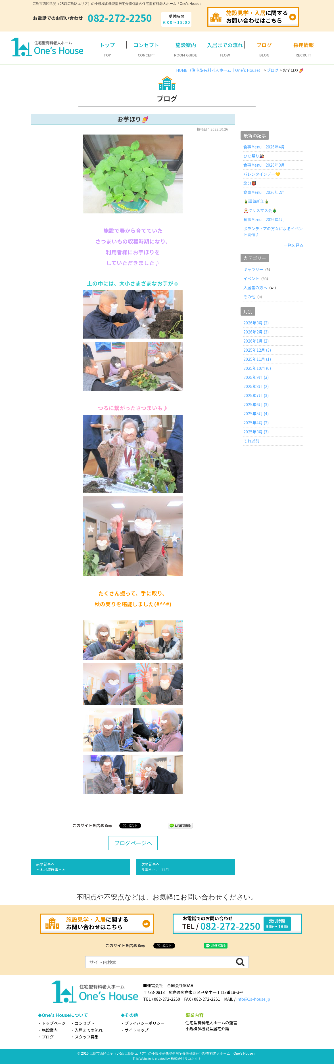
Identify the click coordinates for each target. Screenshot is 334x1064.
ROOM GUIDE (185, 49)
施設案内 (50, 1030)
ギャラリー (253, 269)
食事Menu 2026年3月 (264, 165)
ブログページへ (133, 843)
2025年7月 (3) (256, 395)
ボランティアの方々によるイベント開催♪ (273, 231)
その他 (249, 296)
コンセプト (85, 1023)
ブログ (48, 1037)
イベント (251, 278)
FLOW (225, 49)
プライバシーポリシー (144, 1023)
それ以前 (251, 441)
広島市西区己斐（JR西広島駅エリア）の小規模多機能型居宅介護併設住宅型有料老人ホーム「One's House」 (172, 1053)
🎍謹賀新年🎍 (256, 201)
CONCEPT (146, 49)
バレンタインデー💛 (261, 174)
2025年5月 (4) (256, 413)
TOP (107, 49)
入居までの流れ (89, 1030)
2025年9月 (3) (256, 377)
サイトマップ (137, 1030)
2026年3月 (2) (256, 323)
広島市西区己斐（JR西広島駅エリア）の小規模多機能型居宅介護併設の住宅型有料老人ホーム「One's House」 (117, 4)
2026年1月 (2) (256, 341)
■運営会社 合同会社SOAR (168, 985)
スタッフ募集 (87, 1037)
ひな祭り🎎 (253, 156)
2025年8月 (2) (256, 386)
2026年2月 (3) (256, 332)
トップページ (54, 1023)
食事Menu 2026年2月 (264, 192)
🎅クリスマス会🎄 (260, 210)
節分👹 (249, 183)
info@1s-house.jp (253, 999)
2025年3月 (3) (256, 432)
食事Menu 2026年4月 (264, 147)
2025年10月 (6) (257, 368)
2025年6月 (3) (256, 404)
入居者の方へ (255, 287)
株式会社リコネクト (186, 1059)
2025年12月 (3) (257, 350)
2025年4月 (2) (256, 422)
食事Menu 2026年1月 (264, 219)
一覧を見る (293, 245)
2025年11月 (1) (257, 359)
